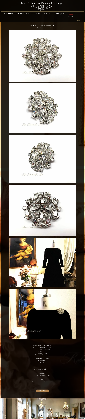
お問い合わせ (80, 20)
